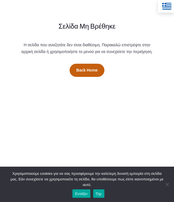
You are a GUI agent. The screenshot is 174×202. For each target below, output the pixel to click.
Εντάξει (81, 194)
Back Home (87, 70)
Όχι (99, 194)
